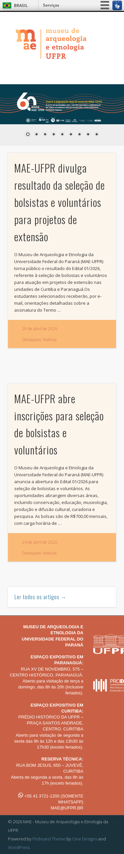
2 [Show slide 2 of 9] (36, 134)
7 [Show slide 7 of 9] (79, 134)
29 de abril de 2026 (39, 328)
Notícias (50, 339)
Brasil (21, 5)
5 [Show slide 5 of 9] (62, 134)
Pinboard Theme (48, 839)
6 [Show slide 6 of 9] (70, 134)
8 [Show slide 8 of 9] (88, 134)
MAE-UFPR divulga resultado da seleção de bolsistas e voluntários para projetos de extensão (59, 202)
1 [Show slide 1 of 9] (27, 134)
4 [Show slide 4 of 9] (53, 134)
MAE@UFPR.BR (67, 807)
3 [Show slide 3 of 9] (45, 134)
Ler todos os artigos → (40, 597)
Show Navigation (100, 70)
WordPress (19, 847)
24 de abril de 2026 (39, 542)
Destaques (31, 339)
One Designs (84, 839)
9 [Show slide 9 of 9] (96, 134)
